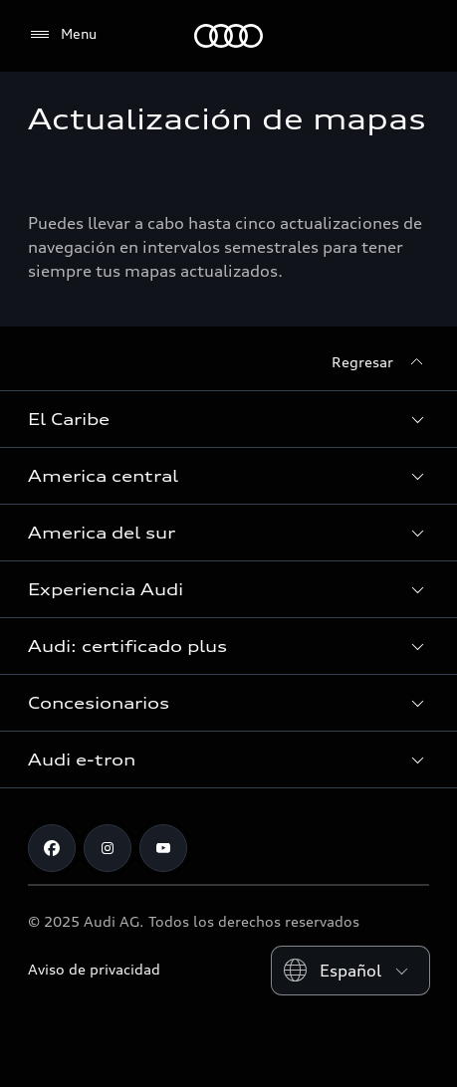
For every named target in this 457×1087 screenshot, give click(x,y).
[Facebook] (52, 848)
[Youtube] (163, 848)
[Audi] (228, 36)
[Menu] (62, 35)
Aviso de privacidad (94, 969)
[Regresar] (380, 362)
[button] (228, 419)
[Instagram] (107, 848)
